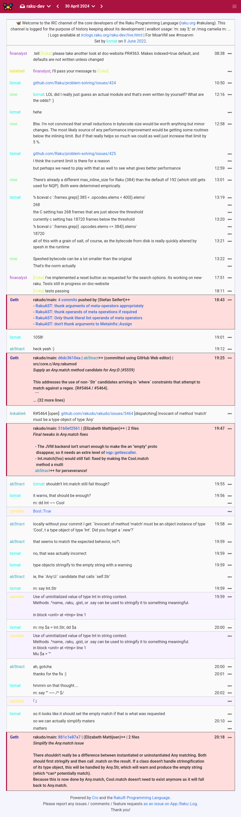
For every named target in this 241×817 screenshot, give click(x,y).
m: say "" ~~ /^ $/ (48, 692)
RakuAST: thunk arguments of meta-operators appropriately (89, 305)
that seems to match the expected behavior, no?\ (76, 541)
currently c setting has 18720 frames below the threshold (84, 219)
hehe (37, 112)
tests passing (51, 291)
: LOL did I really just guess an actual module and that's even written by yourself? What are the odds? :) (118, 97)
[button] (234, 6)
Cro (95, 797)
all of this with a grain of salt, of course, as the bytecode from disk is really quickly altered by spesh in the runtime (114, 244)
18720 (38, 233)
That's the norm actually (54, 265)
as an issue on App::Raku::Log (170, 803)
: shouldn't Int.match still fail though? (71, 484)
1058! (38, 337)
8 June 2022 (135, 41)
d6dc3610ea (69, 358)
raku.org (188, 23)
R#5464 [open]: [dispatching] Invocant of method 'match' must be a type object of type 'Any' (120, 416)
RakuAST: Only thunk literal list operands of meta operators (88, 318)
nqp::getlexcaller (121, 452)
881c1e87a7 (69, 737)
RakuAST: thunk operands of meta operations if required (86, 311)
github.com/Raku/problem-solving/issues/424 (74, 83)
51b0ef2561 (69, 428)
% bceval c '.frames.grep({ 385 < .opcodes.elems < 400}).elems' (89, 197)
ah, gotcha (42, 666)
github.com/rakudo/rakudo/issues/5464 (97, 413)
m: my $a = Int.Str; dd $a (54, 627)
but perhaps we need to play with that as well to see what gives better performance (107, 168)
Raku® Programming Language (142, 797)
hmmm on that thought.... (55, 685)
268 (36, 204)
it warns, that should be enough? (62, 495)
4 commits (67, 299)
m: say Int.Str (44, 588)
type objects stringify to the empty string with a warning (82, 565)
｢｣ (35, 701)
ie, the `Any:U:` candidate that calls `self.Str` (72, 576)
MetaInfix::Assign (116, 324)
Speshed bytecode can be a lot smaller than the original (82, 258)
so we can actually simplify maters (64, 721)
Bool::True (42, 511)
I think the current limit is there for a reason (71, 161)
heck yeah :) (43, 348)
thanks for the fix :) (49, 674)
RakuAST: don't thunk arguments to (67, 324)
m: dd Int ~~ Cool (48, 502)
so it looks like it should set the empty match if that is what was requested (99, 713)
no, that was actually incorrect (59, 553)
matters (40, 728)
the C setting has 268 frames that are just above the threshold (88, 212)
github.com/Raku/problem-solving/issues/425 (74, 153)
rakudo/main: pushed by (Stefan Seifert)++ (120, 312)
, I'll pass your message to (70, 71)
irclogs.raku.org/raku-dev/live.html (111, 35)
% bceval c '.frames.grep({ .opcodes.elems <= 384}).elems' (85, 226)
